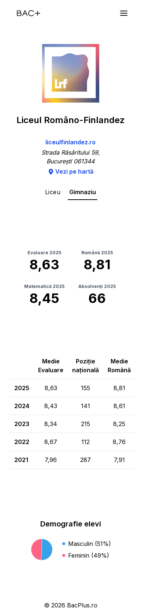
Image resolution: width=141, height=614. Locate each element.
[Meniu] (123, 13)
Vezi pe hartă (70, 171)
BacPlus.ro (82, 605)
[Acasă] (28, 13)
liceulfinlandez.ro (70, 142)
